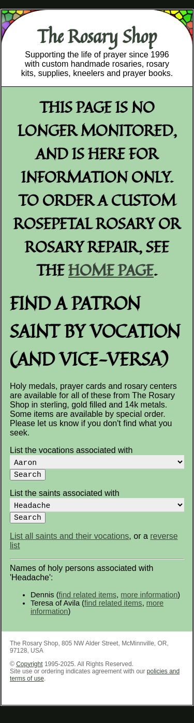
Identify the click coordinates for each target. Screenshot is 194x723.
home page (111, 269)
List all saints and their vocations (69, 544)
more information (149, 603)
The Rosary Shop (97, 36)
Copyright (29, 672)
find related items (88, 603)
